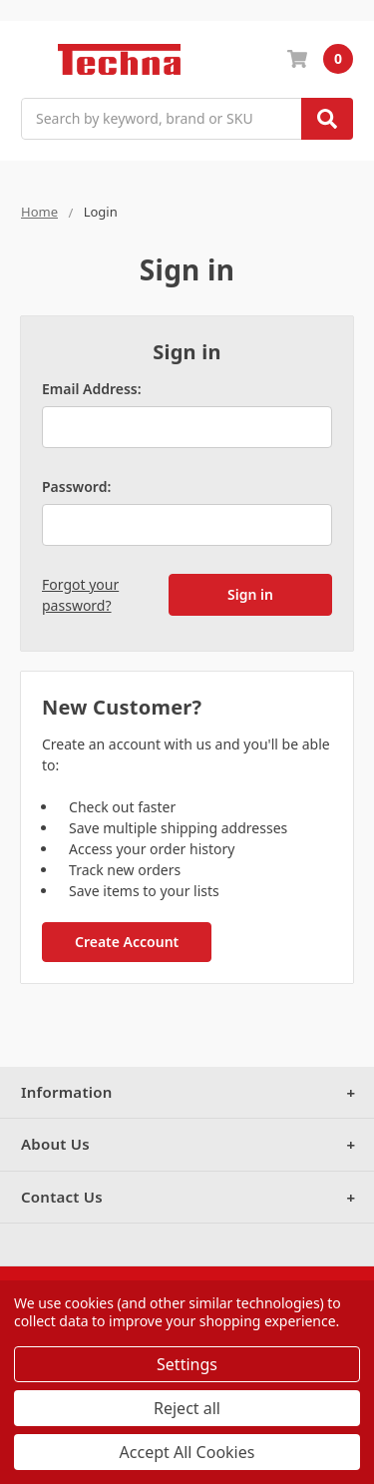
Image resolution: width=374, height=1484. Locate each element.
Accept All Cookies (187, 1452)
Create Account (127, 941)
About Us (55, 1144)
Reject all (187, 1408)
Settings (187, 1364)
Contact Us (62, 1197)
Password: (76, 486)
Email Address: (92, 388)
